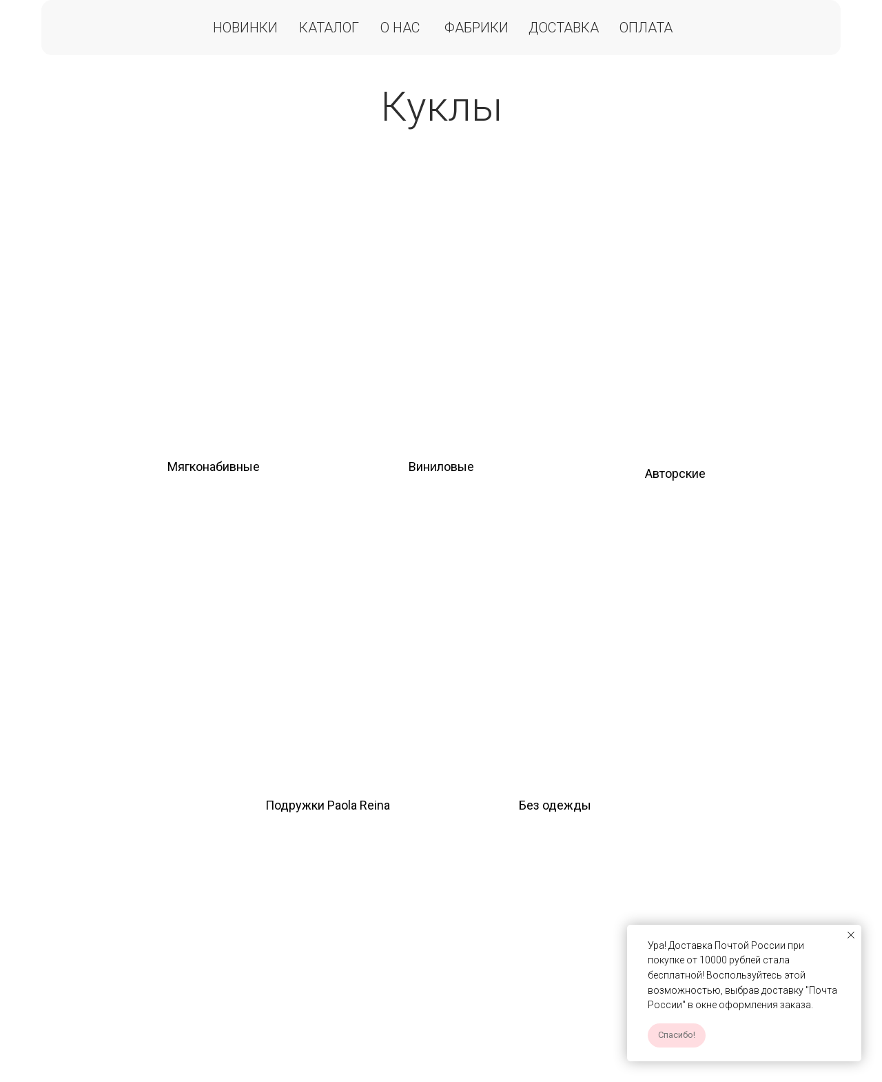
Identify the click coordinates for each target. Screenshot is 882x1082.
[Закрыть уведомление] (851, 935)
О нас (400, 27)
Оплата (646, 27)
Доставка (564, 27)
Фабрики (476, 27)
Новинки (245, 27)
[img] (213, 304)
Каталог (329, 27)
